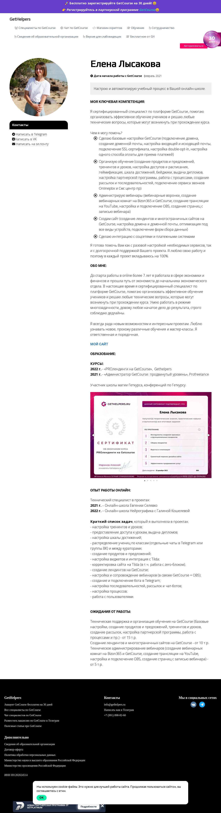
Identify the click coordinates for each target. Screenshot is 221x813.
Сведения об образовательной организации (46, 36)
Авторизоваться (193, 45)
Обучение (135, 28)
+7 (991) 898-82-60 (115, 715)
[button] (93, 435)
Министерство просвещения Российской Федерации (35, 765)
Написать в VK (26, 139)
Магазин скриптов (107, 28)
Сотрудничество (161, 28)
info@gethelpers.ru (115, 704)
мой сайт (99, 344)
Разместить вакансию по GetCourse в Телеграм (31, 720)
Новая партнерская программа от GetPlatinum (48, 806)
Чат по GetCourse (74, 28)
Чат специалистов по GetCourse (22, 715)
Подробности (89, 806)
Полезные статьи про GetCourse (23, 726)
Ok (41, 797)
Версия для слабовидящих (102, 36)
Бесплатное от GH (140, 36)
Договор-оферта (13, 749)
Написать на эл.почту (32, 144)
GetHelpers (19, 19)
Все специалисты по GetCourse (22, 709)
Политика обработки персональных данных (30, 754)
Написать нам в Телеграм (119, 709)
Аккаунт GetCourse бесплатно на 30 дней (28, 704)
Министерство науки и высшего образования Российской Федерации (44, 760)
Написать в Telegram (31, 134)
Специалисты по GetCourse (35, 28)
